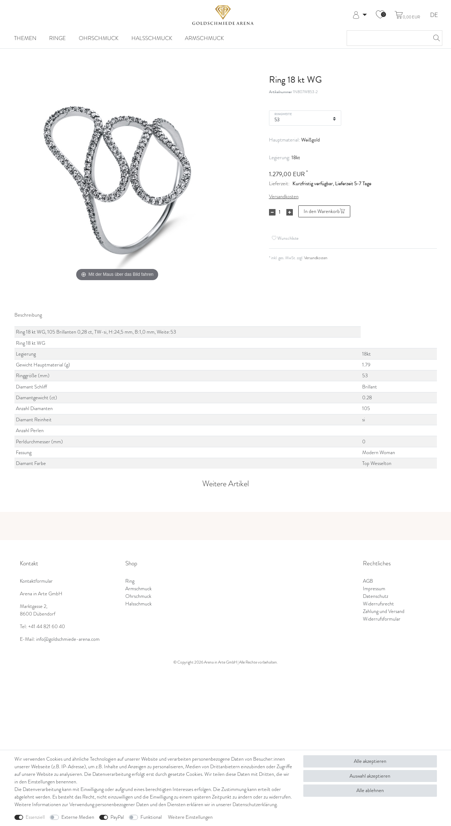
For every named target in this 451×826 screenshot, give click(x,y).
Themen (25, 38)
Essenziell (35, 817)
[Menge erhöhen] (289, 212)
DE (434, 15)
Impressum (374, 588)
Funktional (151, 817)
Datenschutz (375, 596)
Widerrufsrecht (378, 603)
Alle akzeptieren (370, 761)
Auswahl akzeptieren (370, 776)
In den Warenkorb (324, 211)
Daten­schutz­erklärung (255, 804)
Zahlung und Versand (383, 611)
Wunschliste (285, 238)
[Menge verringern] (272, 212)
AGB (368, 581)
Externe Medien (77, 817)
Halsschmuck (151, 38)
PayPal (117, 817)
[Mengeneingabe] (280, 212)
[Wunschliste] (380, 15)
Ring (129, 581)
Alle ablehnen (370, 790)
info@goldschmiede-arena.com (68, 639)
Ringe (57, 38)
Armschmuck (204, 38)
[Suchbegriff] (387, 38)
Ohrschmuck (98, 38)
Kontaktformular (36, 581)
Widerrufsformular (381, 619)
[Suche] (435, 38)
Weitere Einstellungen (190, 817)
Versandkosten (284, 196)
